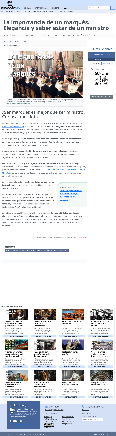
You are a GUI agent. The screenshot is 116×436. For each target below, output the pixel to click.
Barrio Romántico (68, 421)
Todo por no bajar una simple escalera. (99, 383)
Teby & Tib (66, 419)
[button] (44, 74)
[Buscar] (99, 8)
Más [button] (66, 8)
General (32, 250)
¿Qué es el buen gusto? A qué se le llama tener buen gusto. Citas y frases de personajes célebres (43, 357)
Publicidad (85, 410)
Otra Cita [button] (95, 63)
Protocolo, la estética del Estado (71, 322)
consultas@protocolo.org (54, 410)
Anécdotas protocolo (16, 250)
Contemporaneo (45, 250)
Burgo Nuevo (67, 424)
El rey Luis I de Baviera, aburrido (70, 383)
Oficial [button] (55, 8)
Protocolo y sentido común (71, 353)
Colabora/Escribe (50, 421)
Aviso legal (48, 417)
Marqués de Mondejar (54, 169)
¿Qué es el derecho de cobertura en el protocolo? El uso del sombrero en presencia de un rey (14, 325)
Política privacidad (50, 419)
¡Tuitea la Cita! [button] (108, 63)
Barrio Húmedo (68, 417)
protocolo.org (62, 250)
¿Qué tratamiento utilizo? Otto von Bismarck (13, 384)
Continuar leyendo (15, 336)
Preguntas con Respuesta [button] (101, 96)
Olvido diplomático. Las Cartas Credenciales (42, 323)
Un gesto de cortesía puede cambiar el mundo (99, 323)
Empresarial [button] (41, 8)
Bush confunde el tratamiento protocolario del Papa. (41, 385)
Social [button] (27, 8)
